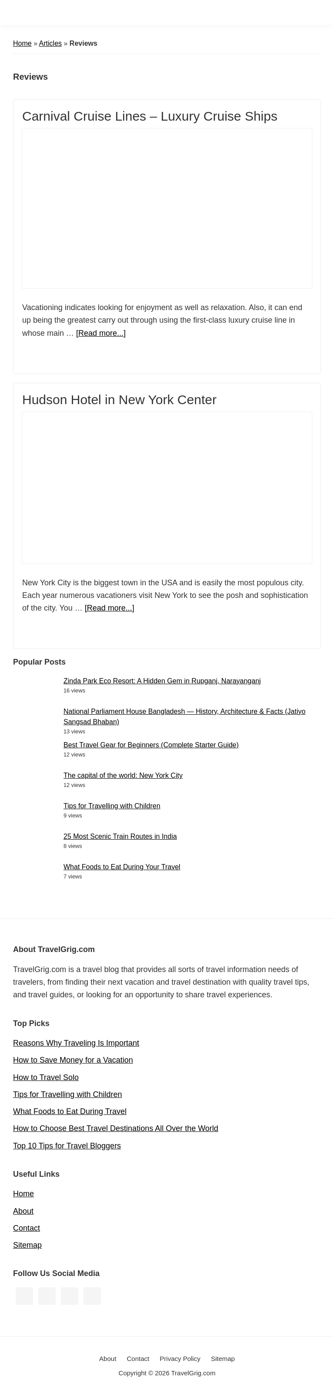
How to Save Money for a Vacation (73, 1060)
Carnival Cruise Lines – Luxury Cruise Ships (149, 116)
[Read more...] (101, 333)
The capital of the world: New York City (123, 775)
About (23, 1211)
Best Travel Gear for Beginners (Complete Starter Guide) (151, 745)
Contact (26, 1228)
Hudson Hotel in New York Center (119, 399)
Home (22, 43)
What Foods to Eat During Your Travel (121, 867)
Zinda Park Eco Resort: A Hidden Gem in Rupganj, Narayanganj (162, 681)
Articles (50, 43)
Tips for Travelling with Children (111, 806)
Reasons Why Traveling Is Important (76, 1043)
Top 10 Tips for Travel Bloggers (67, 1145)
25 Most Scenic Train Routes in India (120, 836)
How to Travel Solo (46, 1077)
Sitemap (27, 1245)
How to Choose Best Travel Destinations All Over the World (115, 1128)
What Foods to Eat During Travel (70, 1111)
